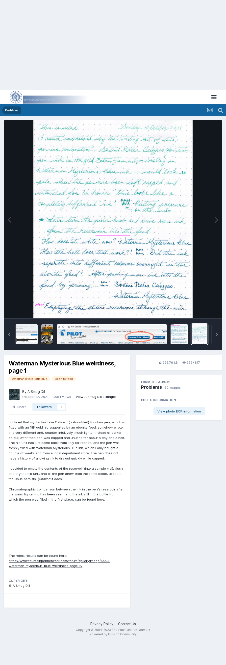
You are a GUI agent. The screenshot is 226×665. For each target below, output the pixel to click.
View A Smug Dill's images (96, 397)
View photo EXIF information (179, 411)
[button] (9, 334)
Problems (151, 387)
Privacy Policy (101, 624)
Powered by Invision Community (113, 634)
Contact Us (127, 624)
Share (19, 407)
